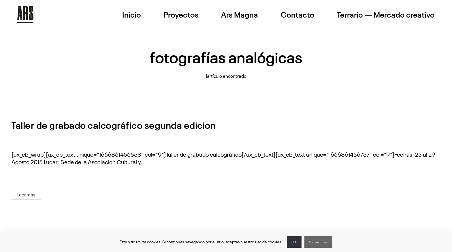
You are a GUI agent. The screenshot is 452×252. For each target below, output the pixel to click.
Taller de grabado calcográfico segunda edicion (114, 124)
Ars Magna (239, 14)
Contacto (297, 14)
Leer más (26, 194)
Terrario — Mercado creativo (386, 14)
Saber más (318, 242)
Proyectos (181, 14)
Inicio (131, 14)
